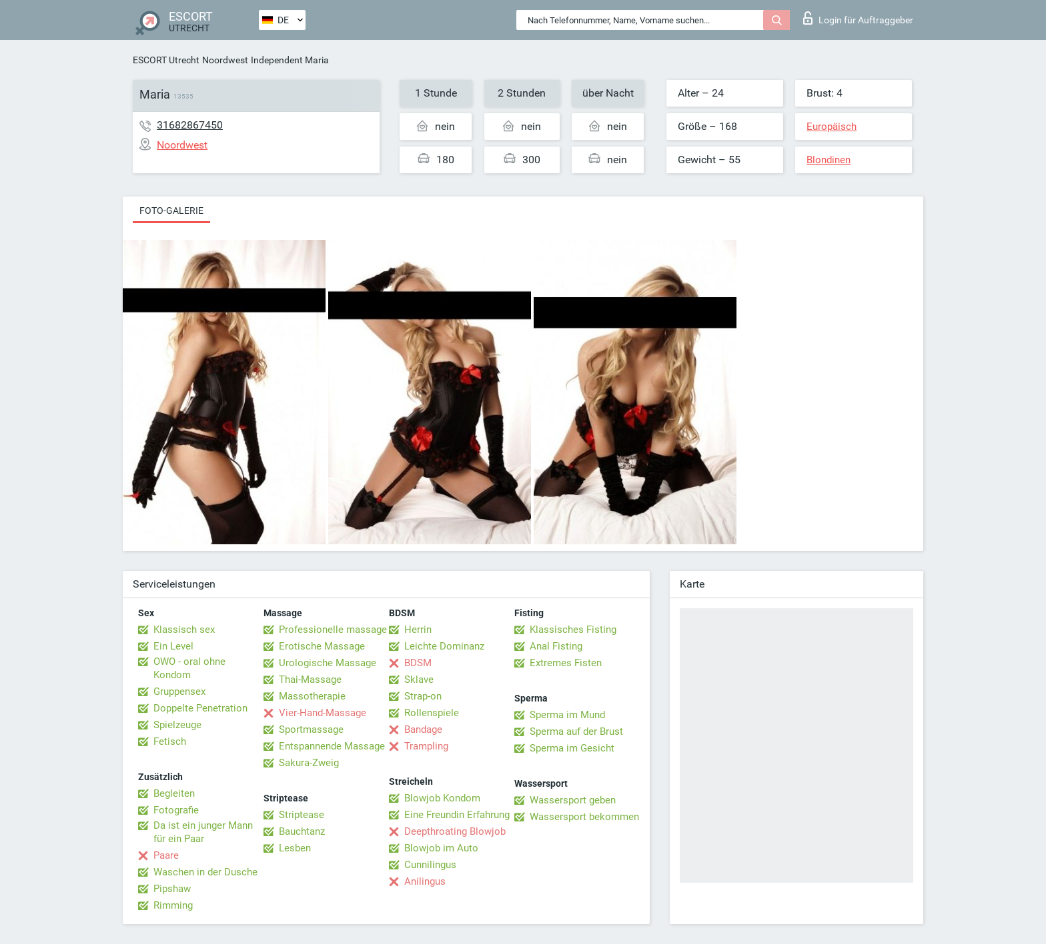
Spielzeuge (177, 725)
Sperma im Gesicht (572, 748)
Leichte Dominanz (444, 646)
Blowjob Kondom (442, 798)
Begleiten (174, 793)
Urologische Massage (327, 663)
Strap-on (423, 696)
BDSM (418, 663)
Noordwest (225, 60)
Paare (166, 855)
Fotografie (176, 810)
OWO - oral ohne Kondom (189, 668)
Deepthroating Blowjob (455, 831)
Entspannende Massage (332, 746)
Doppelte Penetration (200, 708)
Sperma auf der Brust (576, 731)
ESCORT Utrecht (166, 60)
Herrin (418, 630)
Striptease (301, 815)
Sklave (419, 680)
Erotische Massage (322, 646)
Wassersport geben (573, 800)
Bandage (423, 729)
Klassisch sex (184, 630)
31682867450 (190, 125)
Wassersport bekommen (584, 817)
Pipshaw (172, 889)
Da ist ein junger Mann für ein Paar (203, 832)
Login (858, 18)
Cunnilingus (430, 865)
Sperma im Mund (567, 715)
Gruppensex (179, 692)
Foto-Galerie (171, 210)
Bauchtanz (302, 831)
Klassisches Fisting (573, 630)
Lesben (295, 848)
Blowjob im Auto (441, 848)
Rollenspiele (431, 713)
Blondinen (829, 160)
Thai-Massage (310, 680)
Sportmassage (311, 729)
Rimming (173, 905)
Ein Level (173, 646)
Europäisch (832, 127)
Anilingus (425, 881)
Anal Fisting (556, 646)
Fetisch (169, 741)
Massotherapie (312, 696)
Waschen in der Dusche (205, 872)
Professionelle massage (333, 630)
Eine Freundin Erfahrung (457, 815)
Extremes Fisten (566, 663)
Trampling (426, 746)
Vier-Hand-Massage (322, 713)
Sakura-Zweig (309, 763)
